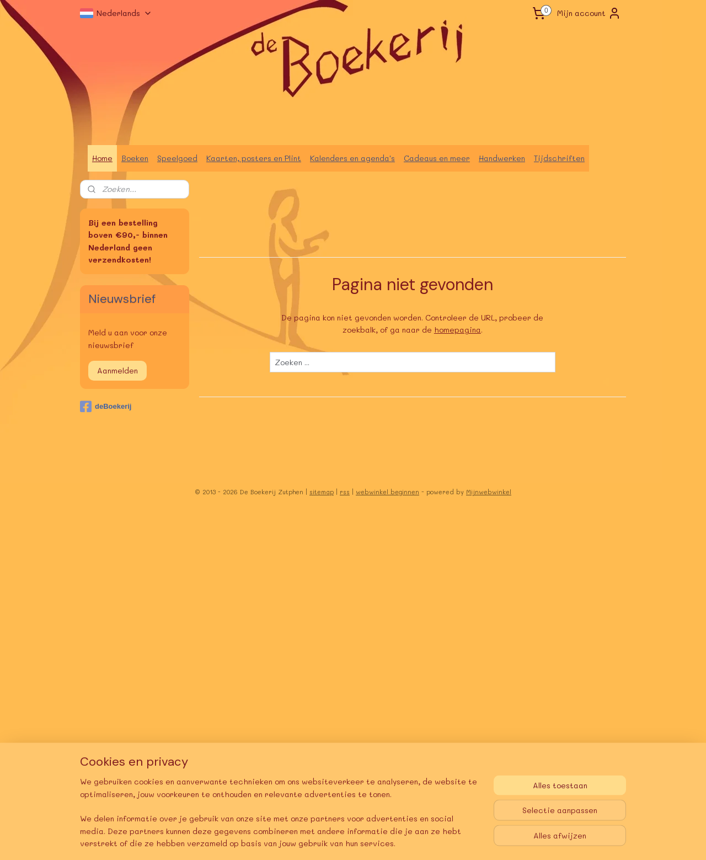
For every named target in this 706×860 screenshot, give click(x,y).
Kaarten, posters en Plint (253, 158)
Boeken (134, 158)
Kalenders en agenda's (352, 158)
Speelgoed (177, 158)
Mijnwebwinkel (488, 492)
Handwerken (502, 158)
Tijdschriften (559, 158)
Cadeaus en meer (437, 158)
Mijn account (589, 13)
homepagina (457, 329)
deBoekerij (105, 406)
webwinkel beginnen (387, 492)
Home (102, 158)
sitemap (321, 492)
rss (345, 492)
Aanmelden (117, 370)
